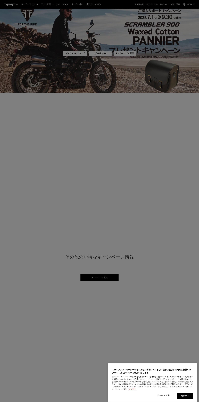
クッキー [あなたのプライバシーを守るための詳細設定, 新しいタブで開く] (132, 393)
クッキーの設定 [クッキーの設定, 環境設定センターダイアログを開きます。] (163, 399)
